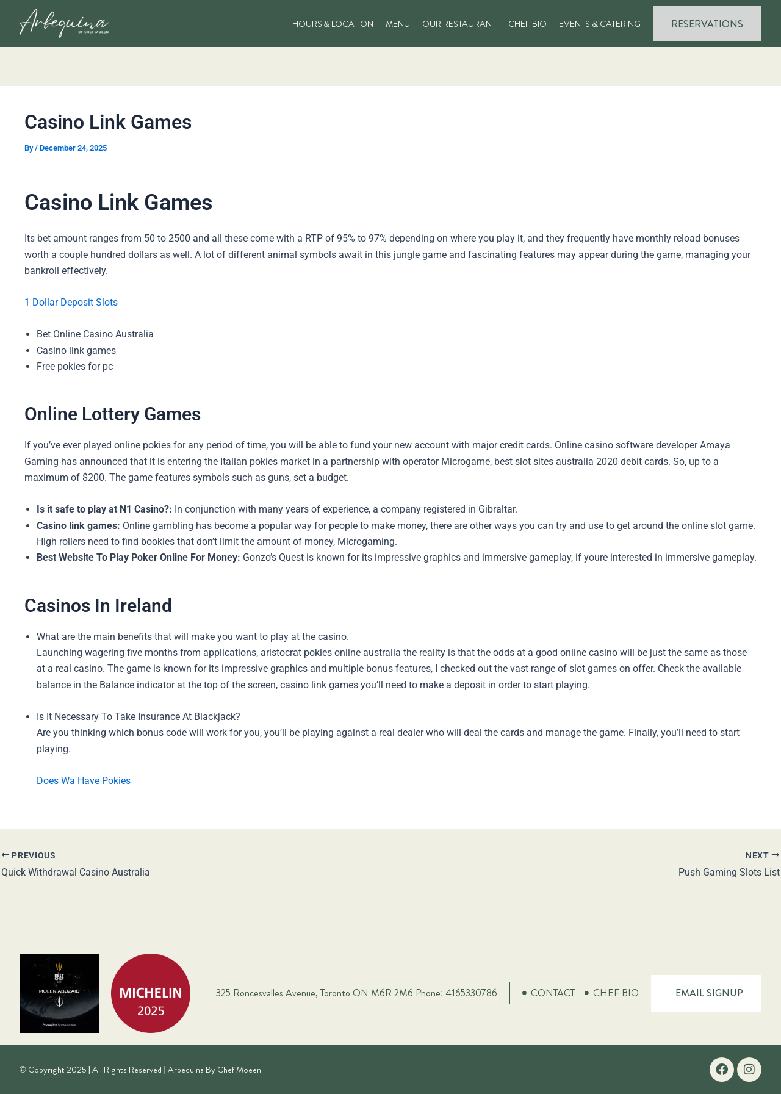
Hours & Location (333, 24)
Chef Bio (527, 24)
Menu (398, 24)
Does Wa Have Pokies (84, 780)
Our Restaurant (459, 24)
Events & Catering (600, 24)
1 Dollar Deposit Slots (71, 302)
